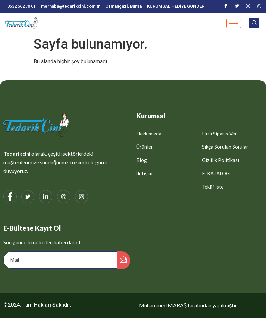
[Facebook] (226, 6)
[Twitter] (237, 6)
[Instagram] (248, 6)
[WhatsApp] (259, 6)
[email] (60, 260)
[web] (63, 196)
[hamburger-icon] (233, 23)
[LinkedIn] (45, 196)
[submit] (123, 260)
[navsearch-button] (254, 23)
